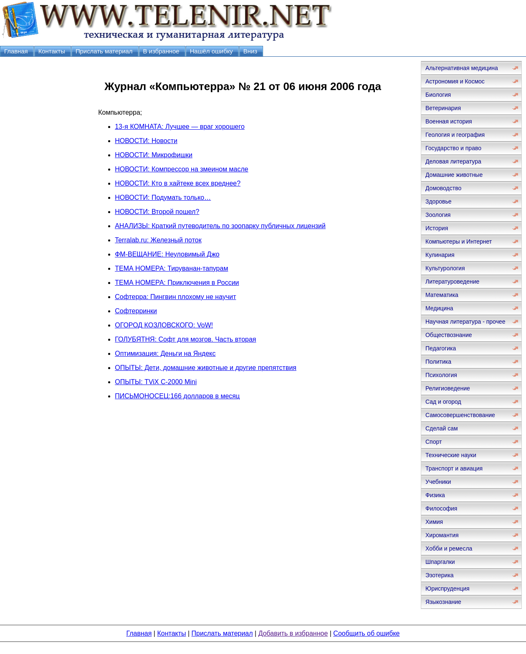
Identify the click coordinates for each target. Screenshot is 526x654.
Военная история (448, 121)
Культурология (445, 268)
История (436, 228)
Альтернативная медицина (461, 68)
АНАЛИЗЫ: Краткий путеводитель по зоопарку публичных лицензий (220, 225)
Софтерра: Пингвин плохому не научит (175, 296)
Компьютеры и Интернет (458, 241)
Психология (441, 375)
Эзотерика (439, 575)
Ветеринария (443, 108)
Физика (435, 495)
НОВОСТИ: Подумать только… (163, 197)
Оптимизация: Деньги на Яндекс (165, 353)
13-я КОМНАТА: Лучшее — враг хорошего (180, 126)
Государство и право (453, 148)
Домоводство (443, 188)
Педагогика (440, 348)
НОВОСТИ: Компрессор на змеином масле (181, 169)
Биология (438, 94)
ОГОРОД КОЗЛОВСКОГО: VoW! (164, 325)
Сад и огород (443, 401)
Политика (438, 361)
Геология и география (455, 134)
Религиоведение (447, 388)
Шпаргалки (440, 561)
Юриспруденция (447, 588)
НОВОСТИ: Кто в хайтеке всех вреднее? (177, 183)
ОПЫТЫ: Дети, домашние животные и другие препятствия (205, 367)
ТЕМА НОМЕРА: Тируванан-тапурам (171, 268)
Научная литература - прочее (465, 321)
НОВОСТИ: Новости (146, 140)
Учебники (438, 481)
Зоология (437, 214)
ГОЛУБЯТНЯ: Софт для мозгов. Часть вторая (185, 339)
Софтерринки (136, 310)
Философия (441, 508)
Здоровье (438, 201)
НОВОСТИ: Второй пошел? (157, 211)
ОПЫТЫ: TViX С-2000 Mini (156, 381)
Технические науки (450, 455)
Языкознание (443, 602)
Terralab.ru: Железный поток (158, 240)
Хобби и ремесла (448, 548)
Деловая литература (453, 161)
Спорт (433, 441)
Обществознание (448, 335)
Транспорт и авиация (454, 468)
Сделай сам (441, 428)
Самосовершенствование (460, 415)
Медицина (439, 308)
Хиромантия (442, 535)
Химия (434, 521)
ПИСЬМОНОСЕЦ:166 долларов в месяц (177, 396)
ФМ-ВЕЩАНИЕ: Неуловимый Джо (167, 254)
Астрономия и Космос (455, 81)
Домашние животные (454, 174)
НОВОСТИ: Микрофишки (153, 154)
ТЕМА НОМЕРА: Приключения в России (177, 282)
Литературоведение (452, 281)
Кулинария (440, 255)
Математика (441, 295)
